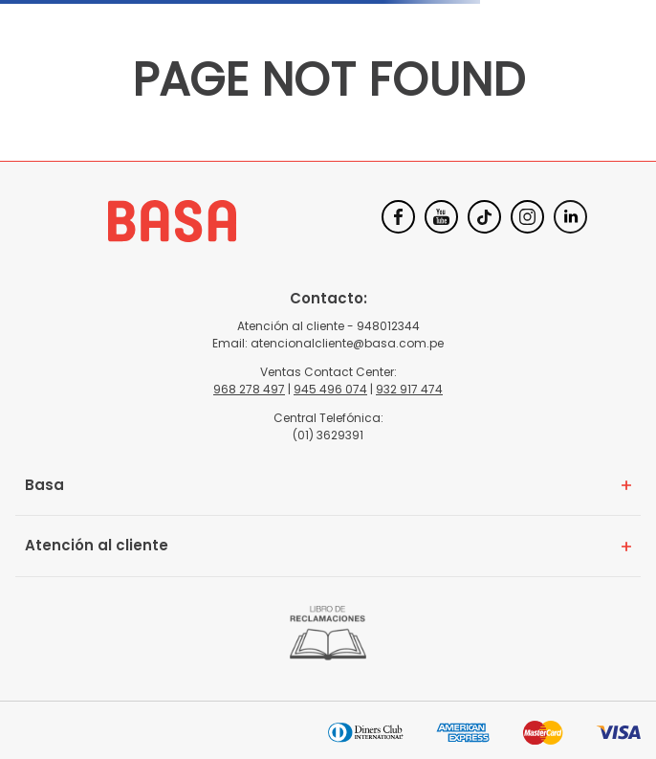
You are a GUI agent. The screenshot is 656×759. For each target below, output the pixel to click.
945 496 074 (330, 389)
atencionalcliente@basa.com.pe (347, 343)
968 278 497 (249, 389)
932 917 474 (409, 389)
